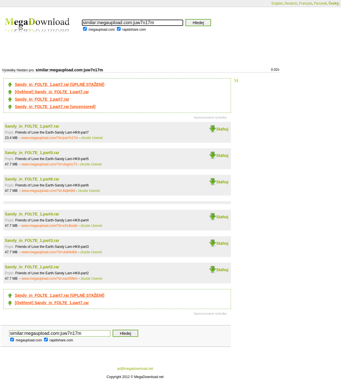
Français (305, 3)
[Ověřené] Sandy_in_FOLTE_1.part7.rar (52, 92)
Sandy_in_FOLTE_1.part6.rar (32, 179)
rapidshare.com (134, 30)
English (277, 3)
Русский (320, 3)
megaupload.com (101, 30)
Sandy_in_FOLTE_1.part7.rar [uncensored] (55, 106)
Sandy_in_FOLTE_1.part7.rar (42, 99)
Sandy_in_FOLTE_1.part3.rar (32, 240)
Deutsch (291, 3)
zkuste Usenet (92, 138)
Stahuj (222, 129)
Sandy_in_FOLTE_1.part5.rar (32, 152)
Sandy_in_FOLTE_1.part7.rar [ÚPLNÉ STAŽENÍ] (59, 84)
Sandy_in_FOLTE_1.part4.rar (32, 214)
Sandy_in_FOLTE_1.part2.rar (32, 267)
